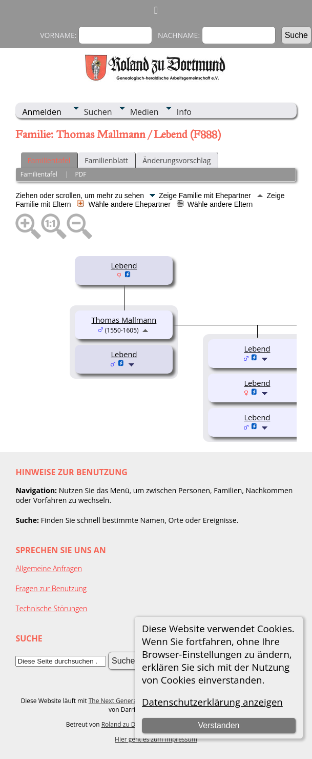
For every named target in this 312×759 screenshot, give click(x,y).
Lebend (124, 265)
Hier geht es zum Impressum (156, 739)
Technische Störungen (51, 608)
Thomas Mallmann (124, 320)
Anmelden (41, 112)
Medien (144, 112)
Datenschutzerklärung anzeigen (212, 701)
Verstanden (218, 725)
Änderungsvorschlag (176, 160)
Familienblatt (106, 160)
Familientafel (48, 160)
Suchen (98, 112)
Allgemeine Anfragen (48, 568)
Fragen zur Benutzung (51, 588)
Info (184, 112)
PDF (80, 174)
